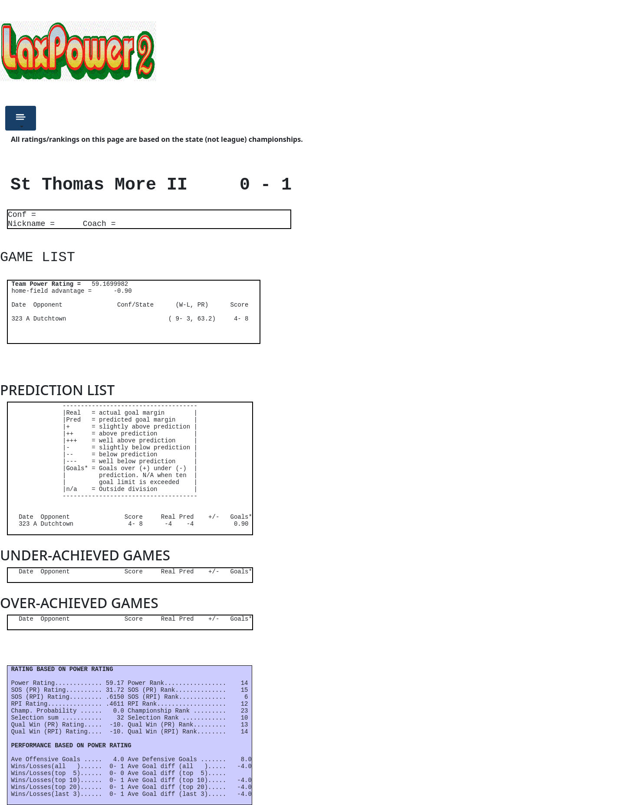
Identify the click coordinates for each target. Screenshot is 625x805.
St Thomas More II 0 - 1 (146, 185)
